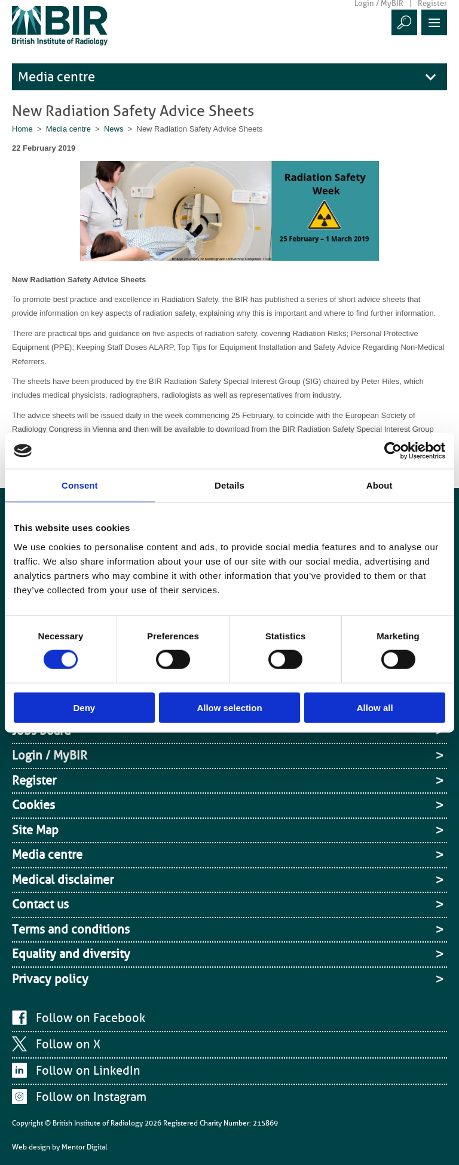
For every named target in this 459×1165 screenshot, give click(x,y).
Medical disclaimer (63, 880)
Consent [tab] (80, 485)
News (114, 128)
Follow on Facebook (90, 1018)
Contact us (40, 904)
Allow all (375, 707)
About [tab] (379, 485)
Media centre (56, 77)
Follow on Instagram (91, 1097)
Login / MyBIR (49, 755)
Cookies (33, 805)
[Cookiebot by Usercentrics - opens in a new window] (393, 451)
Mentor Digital (85, 1147)
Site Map (35, 830)
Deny (84, 707)
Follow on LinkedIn (88, 1070)
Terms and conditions (71, 929)
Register (34, 780)
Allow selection (229, 707)
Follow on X (68, 1044)
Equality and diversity (71, 954)
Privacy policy (50, 979)
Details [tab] (229, 485)
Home (22, 128)
